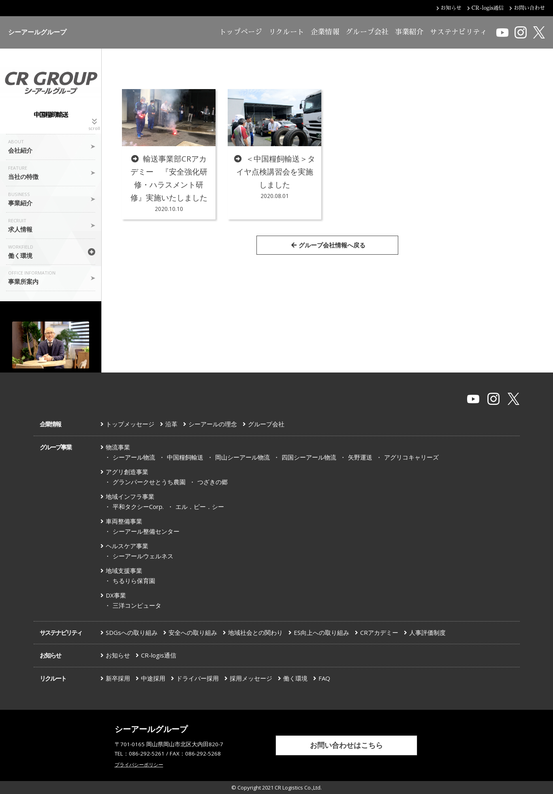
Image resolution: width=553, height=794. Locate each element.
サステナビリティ (458, 32)
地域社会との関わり (255, 632)
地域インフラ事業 (130, 496)
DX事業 (116, 595)
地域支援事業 (124, 570)
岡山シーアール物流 (242, 457)
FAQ (324, 678)
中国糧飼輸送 (185, 457)
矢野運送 (360, 457)
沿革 (171, 424)
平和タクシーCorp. (138, 506)
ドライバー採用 (197, 678)
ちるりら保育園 (134, 581)
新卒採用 (118, 678)
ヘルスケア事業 (127, 546)
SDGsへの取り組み (132, 632)
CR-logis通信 (158, 655)
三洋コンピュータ (137, 605)
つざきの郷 (212, 482)
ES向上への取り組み (321, 632)
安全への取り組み (193, 632)
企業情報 (325, 32)
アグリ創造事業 (127, 472)
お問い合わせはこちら (346, 745)
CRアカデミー (379, 632)
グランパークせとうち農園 (149, 482)
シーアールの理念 (212, 424)
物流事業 (118, 447)
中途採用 (153, 678)
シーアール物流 (134, 457)
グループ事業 (55, 447)
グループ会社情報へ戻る (328, 245)
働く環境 (295, 678)
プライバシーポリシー (139, 764)
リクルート (286, 32)
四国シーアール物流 (309, 457)
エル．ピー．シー (199, 506)
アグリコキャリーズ (411, 457)
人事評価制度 (427, 632)
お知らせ (50, 655)
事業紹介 (409, 32)
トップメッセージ (130, 424)
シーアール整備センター (146, 531)
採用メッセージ (251, 678)
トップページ (240, 32)
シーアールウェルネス (143, 556)
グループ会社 (367, 32)
